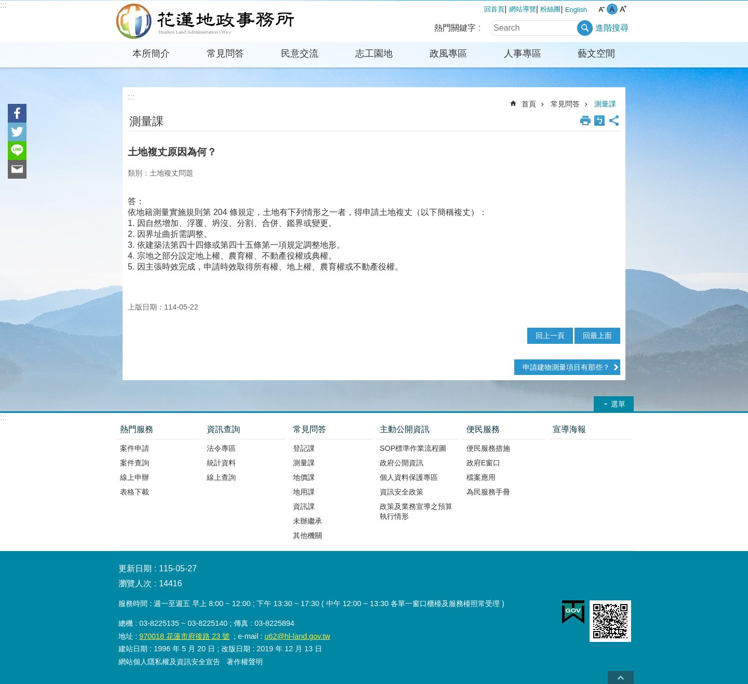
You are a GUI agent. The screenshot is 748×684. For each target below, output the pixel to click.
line (17, 150)
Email (17, 169)
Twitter (17, 132)
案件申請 (134, 448)
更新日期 (135, 568)
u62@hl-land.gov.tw (297, 636)
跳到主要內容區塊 (5, 5)
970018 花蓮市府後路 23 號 (184, 636)
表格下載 (134, 492)
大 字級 (623, 9)
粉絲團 (550, 9)
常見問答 (225, 53)
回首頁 (494, 9)
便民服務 (483, 429)
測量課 (605, 104)
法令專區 (221, 448)
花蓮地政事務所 (205, 21)
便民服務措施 (488, 448)
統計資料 (221, 463)
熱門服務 (136, 429)
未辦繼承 (307, 521)
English (576, 10)
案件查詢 (134, 463)
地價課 (304, 477)
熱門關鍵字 (455, 27)
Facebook (17, 113)
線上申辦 (134, 477)
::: (3, 5)
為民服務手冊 (488, 492)
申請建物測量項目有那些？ (566, 367)
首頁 (529, 104)
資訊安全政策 (401, 492)
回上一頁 (550, 335)
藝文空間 (596, 53)
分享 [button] (614, 120)
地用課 (304, 492)
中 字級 (612, 9)
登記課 (304, 448)
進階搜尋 (612, 27)
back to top (621, 677)
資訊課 (304, 506)
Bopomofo (599, 120)
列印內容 (585, 120)
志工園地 (374, 53)
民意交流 (299, 53)
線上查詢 (221, 477)
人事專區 (522, 53)
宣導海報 (569, 429)
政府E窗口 (483, 463)
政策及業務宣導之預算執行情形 (416, 511)
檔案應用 (481, 477)
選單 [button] (618, 404)
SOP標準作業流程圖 (413, 448)
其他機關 (307, 535)
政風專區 (448, 53)
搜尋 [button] (585, 28)
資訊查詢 (223, 429)
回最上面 (597, 335)
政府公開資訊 (401, 463)
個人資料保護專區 (409, 477)
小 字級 (601, 9)
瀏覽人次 (135, 583)
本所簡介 (151, 53)
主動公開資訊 (405, 429)
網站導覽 (522, 9)
